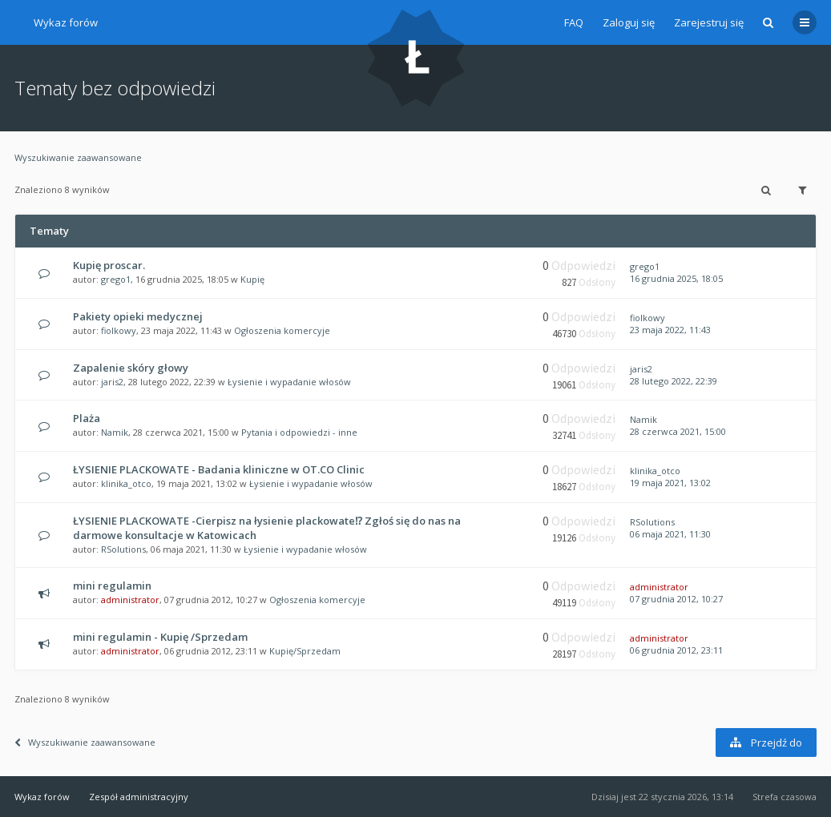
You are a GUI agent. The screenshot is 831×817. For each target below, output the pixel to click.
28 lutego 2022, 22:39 (673, 381)
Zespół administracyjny (138, 797)
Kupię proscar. (109, 265)
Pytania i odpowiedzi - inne (299, 432)
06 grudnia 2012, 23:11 (676, 650)
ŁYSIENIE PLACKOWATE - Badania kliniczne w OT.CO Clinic (219, 469)
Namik (114, 432)
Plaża (86, 418)
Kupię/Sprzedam (305, 651)
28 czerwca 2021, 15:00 (678, 431)
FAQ (573, 22)
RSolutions (123, 549)
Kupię (252, 279)
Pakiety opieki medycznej (138, 316)
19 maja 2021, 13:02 (670, 483)
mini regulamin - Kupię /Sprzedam (160, 637)
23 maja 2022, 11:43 (670, 330)
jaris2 (112, 382)
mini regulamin (112, 585)
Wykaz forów (66, 22)
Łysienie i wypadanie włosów (289, 382)
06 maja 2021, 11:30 (670, 534)
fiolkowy (118, 330)
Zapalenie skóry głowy (130, 367)
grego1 (116, 279)
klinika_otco (126, 483)
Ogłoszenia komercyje (282, 330)
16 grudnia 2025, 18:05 (676, 278)
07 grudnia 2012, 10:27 (676, 599)
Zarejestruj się (709, 22)
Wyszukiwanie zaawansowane (78, 157)
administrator (130, 600)
